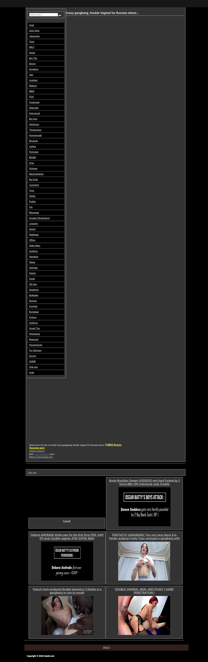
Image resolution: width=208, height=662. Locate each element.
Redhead (34, 234)
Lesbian (33, 80)
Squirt (32, 229)
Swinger (33, 267)
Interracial (34, 113)
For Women (35, 350)
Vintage (33, 168)
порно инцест (37, 451)
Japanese (34, 36)
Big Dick (33, 179)
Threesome (35, 129)
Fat (30, 207)
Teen (31, 41)
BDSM (32, 157)
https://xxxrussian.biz (40, 457)
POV (31, 96)
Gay (31, 74)
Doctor (32, 356)
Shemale (34, 107)
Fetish (32, 273)
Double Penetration (39, 218)
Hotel (32, 278)
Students (34, 289)
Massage (34, 212)
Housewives (35, 344)
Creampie (34, 102)
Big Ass (33, 118)
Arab (31, 372)
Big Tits (33, 58)
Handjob (33, 256)
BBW (31, 91)
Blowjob (33, 140)
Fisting (32, 317)
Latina (32, 146)
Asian (32, 52)
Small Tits (34, 328)
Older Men (34, 245)
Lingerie (33, 223)
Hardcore (34, 124)
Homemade (35, 135)
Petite (32, 196)
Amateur (33, 69)
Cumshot (34, 185)
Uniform (33, 322)
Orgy (31, 163)
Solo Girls (34, 30)
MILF (32, 47)
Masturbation (36, 174)
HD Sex (33, 284)
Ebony (32, 63)
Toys (31, 190)
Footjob (33, 306)
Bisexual (33, 339)
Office (32, 240)
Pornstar (33, 151)
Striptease (34, 333)
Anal (31, 25)
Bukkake (33, 295)
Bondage (34, 311)
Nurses (33, 300)
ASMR (32, 361)
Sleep (32, 262)
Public (32, 201)
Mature (33, 85)
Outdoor (33, 251)
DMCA (106, 647)
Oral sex (33, 367)
